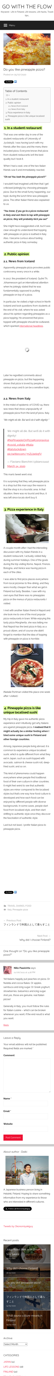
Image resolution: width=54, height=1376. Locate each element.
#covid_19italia (16, 444)
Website (8, 1124)
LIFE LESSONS (11, 1366)
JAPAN (7, 1362)
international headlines (31, 326)
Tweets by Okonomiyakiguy (18, 1226)
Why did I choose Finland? (22, 1268)
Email (7, 1111)
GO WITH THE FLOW (27, 6)
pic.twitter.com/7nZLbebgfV (24, 453)
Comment (9, 1055)
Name (7, 1098)
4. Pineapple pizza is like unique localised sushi (24, 118)
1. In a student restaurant (17, 99)
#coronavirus (41, 440)
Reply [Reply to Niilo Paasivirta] (6, 1025)
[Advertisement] (27, 861)
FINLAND (8, 1371)
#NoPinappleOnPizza (20, 440)
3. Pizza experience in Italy (18, 112)
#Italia (29, 444)
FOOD (28, 906)
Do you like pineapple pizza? (23, 1282)
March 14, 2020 (16, 466)
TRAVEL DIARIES (15, 906)
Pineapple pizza (20, 909)
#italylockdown (16, 449)
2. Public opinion (13, 102)
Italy (9, 909)
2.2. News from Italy (16, 109)
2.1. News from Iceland (18, 106)
